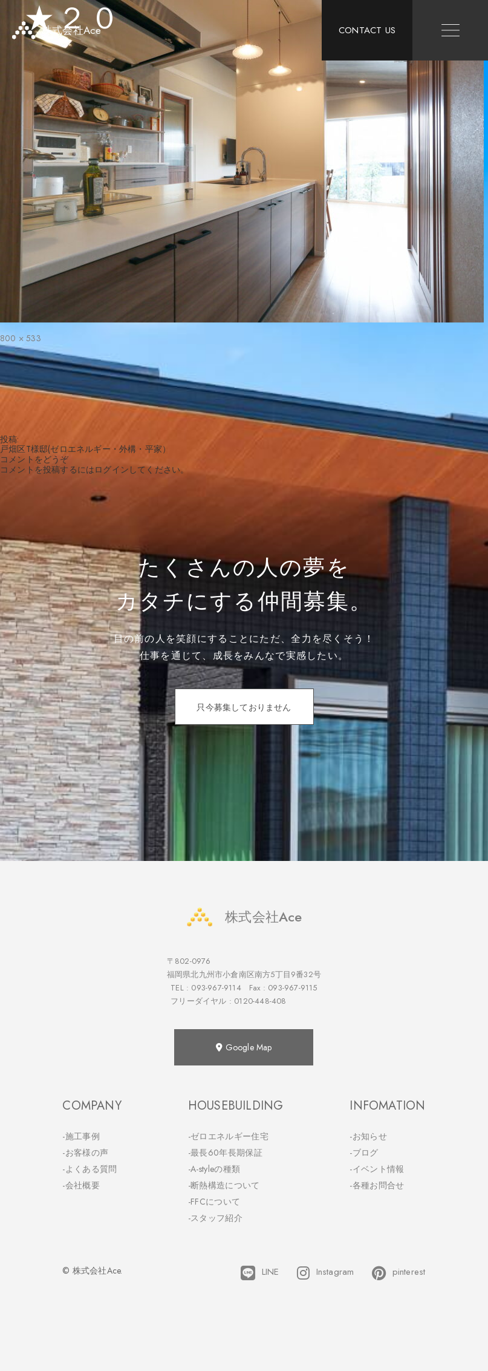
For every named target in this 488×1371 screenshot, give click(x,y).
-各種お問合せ (377, 1185)
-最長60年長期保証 (225, 1153)
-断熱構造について (224, 1185)
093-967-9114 (216, 987)
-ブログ (364, 1153)
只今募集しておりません (244, 707)
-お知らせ (368, 1136)
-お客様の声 (85, 1153)
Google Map (244, 1047)
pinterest (398, 1273)
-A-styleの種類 (214, 1169)
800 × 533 (20, 338)
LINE (260, 1273)
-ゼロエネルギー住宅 (228, 1136)
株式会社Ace (244, 917)
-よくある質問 (89, 1169)
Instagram (325, 1273)
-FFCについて (214, 1202)
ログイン (111, 469)
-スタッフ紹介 (215, 1218)
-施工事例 (81, 1136)
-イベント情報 (377, 1169)
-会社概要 (81, 1185)
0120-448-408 (260, 1001)
